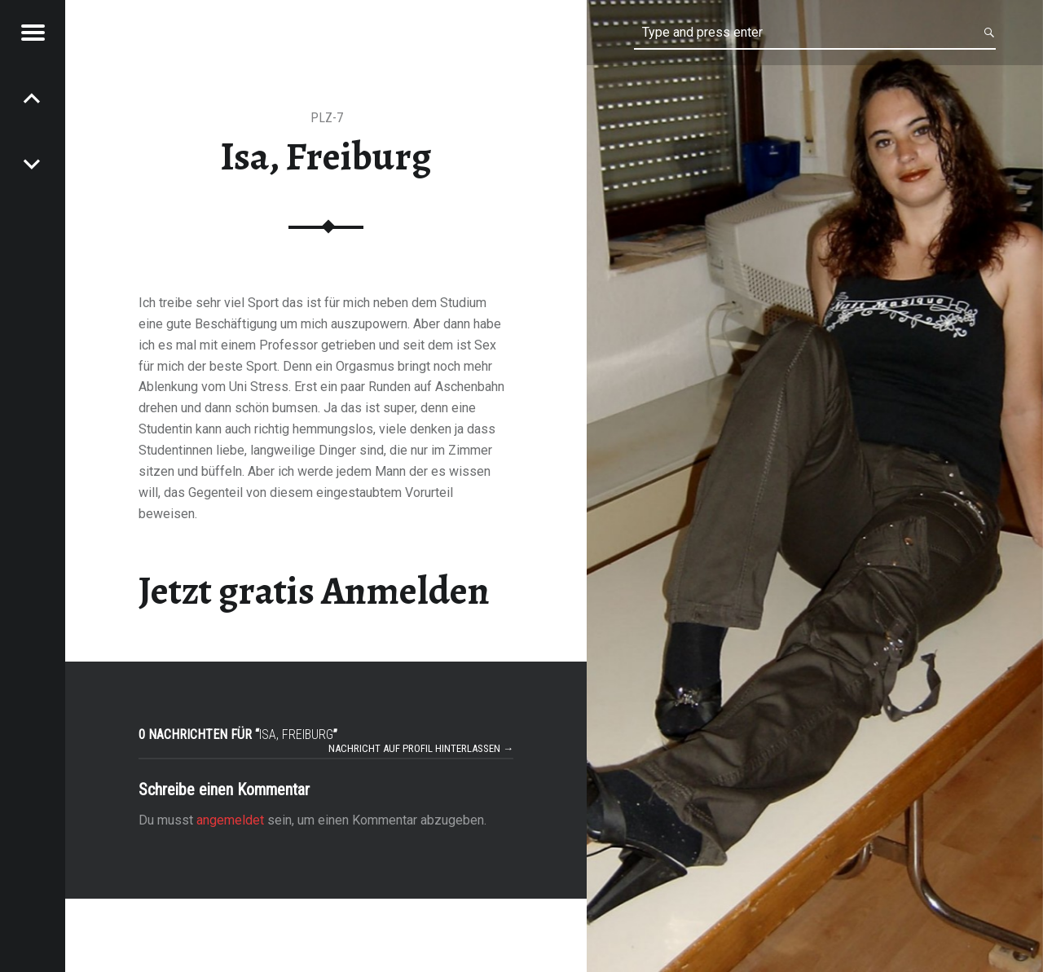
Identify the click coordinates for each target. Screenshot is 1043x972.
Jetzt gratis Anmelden (314, 591)
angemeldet (230, 820)
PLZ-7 (326, 117)
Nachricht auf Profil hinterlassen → (420, 748)
